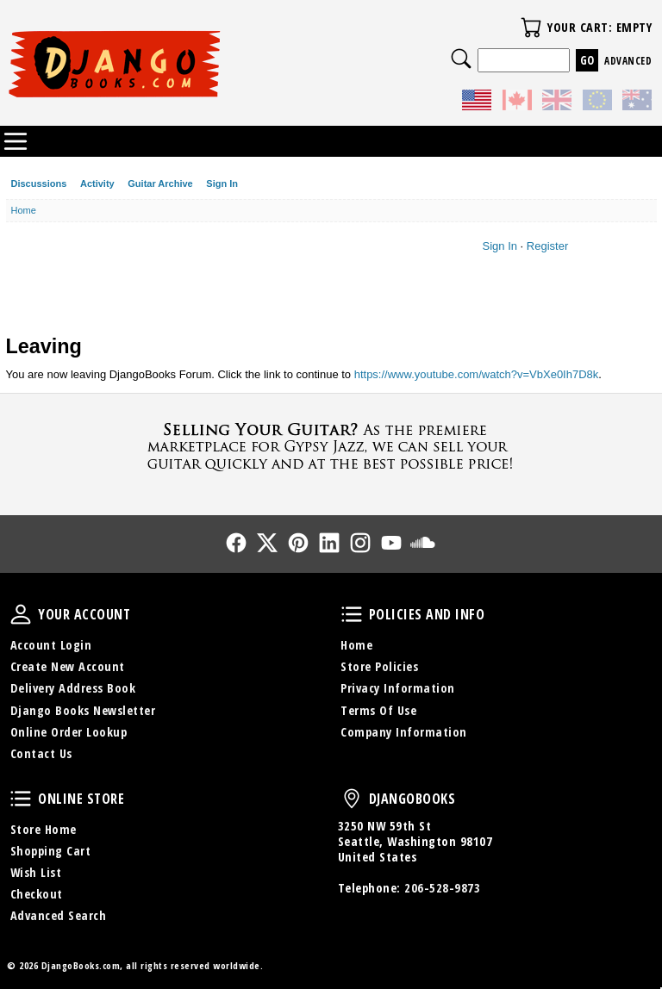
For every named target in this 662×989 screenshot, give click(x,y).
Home (356, 645)
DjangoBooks (351, 798)
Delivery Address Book (73, 688)
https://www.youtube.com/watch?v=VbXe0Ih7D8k (476, 374)
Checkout (36, 894)
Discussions (39, 183)
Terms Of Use (378, 710)
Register (547, 245)
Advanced (628, 60)
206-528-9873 (442, 888)
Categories (15, 141)
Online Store (20, 798)
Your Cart (531, 27)
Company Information (403, 732)
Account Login (51, 645)
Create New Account (67, 666)
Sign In (222, 183)
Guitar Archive (160, 183)
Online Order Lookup (69, 732)
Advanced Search (58, 915)
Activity (97, 183)
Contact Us (41, 753)
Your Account (20, 614)
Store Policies (379, 666)
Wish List (36, 872)
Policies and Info (351, 614)
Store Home (43, 829)
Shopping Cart (50, 851)
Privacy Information (397, 688)
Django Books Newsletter (83, 710)
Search (461, 58)
